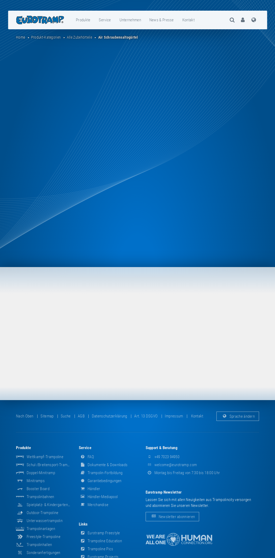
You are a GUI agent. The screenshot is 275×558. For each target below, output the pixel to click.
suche (66, 416)
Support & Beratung (162, 447)
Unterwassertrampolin (45, 520)
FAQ (86, 456)
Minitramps (36, 480)
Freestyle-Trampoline (43, 536)
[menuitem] (83, 20)
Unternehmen (130, 20)
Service (105, 20)
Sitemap (47, 416)
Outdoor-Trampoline (42, 512)
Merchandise (94, 504)
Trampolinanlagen (41, 528)
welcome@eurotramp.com (171, 464)
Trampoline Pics (96, 549)
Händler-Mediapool (98, 496)
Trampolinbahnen (40, 496)
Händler (89, 488)
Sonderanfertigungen (43, 552)
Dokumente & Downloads (103, 464)
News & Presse (161, 20)
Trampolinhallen (39, 544)
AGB (81, 416)
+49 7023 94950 (163, 456)
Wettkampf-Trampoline (45, 456)
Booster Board (38, 488)
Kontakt (188, 20)
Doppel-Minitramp (41, 472)
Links (83, 524)
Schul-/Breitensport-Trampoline (52, 464)
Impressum (174, 416)
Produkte (83, 20)
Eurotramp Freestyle (99, 533)
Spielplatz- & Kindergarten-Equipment (56, 504)
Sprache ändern (238, 416)
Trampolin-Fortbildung (101, 472)
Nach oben (25, 416)
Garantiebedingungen (100, 480)
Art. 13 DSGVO (146, 416)
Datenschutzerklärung (109, 416)
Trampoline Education (100, 541)
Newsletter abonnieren (172, 516)
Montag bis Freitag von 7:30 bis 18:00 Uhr (183, 472)
